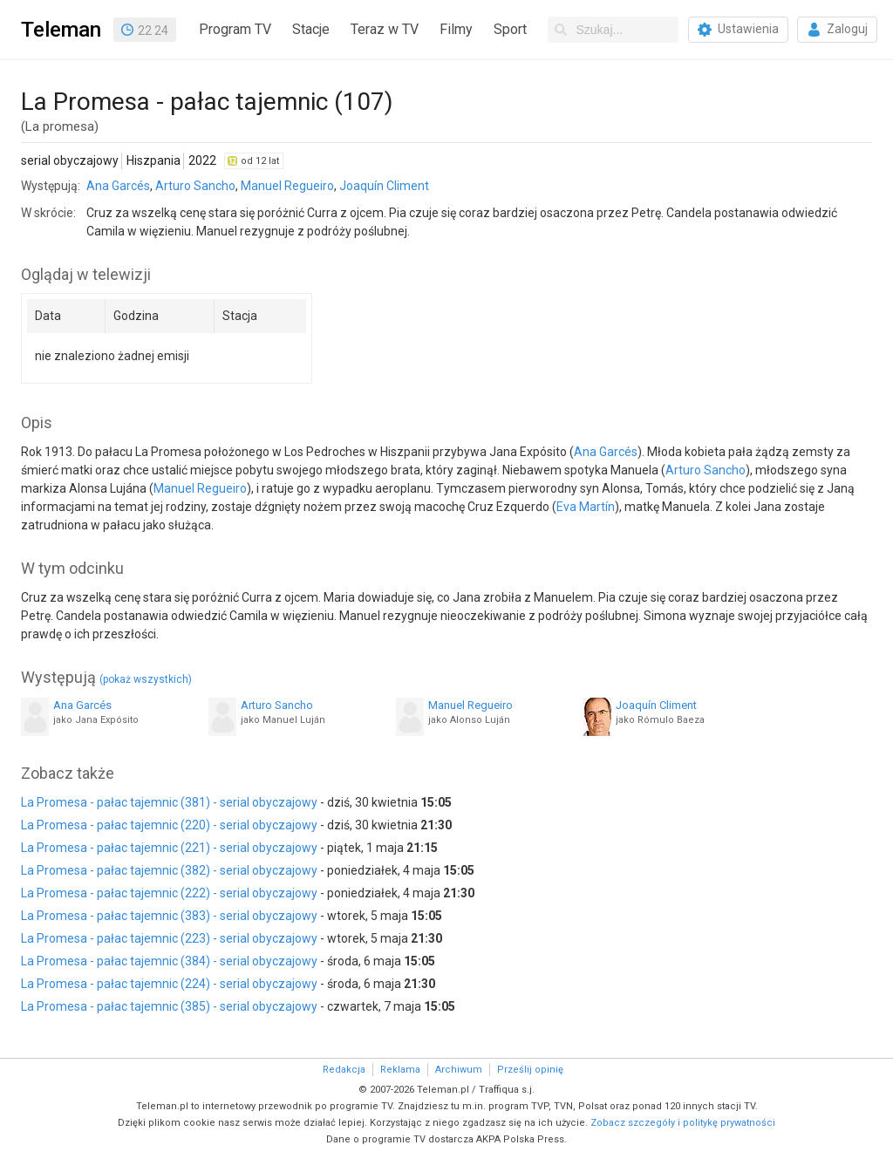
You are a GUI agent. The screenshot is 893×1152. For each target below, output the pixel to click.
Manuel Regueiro (287, 186)
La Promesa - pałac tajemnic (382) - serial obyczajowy (169, 870)
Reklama (400, 1069)
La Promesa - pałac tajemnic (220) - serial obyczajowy (169, 825)
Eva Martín (585, 507)
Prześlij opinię (530, 1069)
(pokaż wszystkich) (145, 679)
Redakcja (344, 1069)
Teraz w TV (385, 29)
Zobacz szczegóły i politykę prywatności (682, 1122)
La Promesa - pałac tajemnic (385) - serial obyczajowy (169, 1006)
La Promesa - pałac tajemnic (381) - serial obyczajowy (169, 802)
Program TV (235, 29)
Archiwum (458, 1069)
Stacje (311, 29)
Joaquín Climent (384, 186)
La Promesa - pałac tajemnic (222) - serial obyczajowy (169, 893)
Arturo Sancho (195, 186)
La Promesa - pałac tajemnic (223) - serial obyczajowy (169, 938)
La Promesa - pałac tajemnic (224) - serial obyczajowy (169, 984)
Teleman (61, 29)
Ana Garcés (118, 186)
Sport (510, 29)
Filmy (456, 29)
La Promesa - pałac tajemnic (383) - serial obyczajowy (169, 916)
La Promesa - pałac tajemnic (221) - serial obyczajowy (169, 848)
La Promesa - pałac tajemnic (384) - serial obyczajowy (169, 961)
